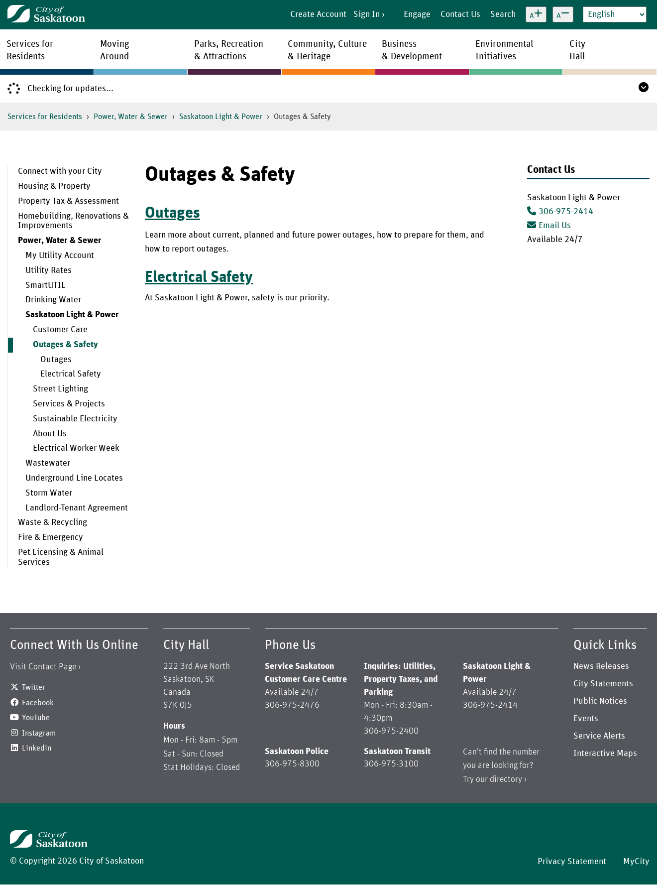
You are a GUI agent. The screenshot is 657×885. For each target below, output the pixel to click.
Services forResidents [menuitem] (29, 50)
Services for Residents (44, 117)
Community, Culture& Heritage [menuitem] (327, 50)
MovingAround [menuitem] (114, 50)
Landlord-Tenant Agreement (76, 508)
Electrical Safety (70, 374)
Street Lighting (60, 388)
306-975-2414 (566, 211)
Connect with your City (60, 171)
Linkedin (36, 748)
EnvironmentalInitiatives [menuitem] (504, 50)
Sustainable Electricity (75, 418)
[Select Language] (615, 14)
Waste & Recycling (52, 522)
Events (585, 718)
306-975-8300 (292, 763)
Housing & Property (54, 186)
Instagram (39, 733)
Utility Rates (48, 270)
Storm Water (48, 493)
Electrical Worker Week (76, 448)
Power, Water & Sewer (131, 117)
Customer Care (60, 329)
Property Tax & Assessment (68, 201)
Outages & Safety (65, 344)
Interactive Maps (605, 753)
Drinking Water (53, 299)
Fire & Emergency (50, 537)
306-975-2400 (391, 731)
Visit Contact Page (43, 666)
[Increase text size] (536, 14)
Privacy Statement (572, 861)
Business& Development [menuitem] (412, 50)
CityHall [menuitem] (577, 50)
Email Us (549, 225)
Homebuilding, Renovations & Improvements (73, 221)
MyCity (636, 861)
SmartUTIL (45, 285)
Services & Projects (69, 403)
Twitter (33, 687)
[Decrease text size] (562, 14)
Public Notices (600, 701)
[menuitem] (69, 171)
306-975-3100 (391, 763)
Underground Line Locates (74, 478)
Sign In (366, 14)
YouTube (36, 718)
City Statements (603, 683)
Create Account (318, 14)
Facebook (38, 703)
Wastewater (47, 463)
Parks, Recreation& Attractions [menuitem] (228, 50)
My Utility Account (59, 255)
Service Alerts (599, 736)
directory (506, 779)
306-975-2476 (292, 705)
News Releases (601, 666)
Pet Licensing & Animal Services (61, 557)
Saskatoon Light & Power (220, 117)
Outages (56, 359)
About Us (50, 433)
